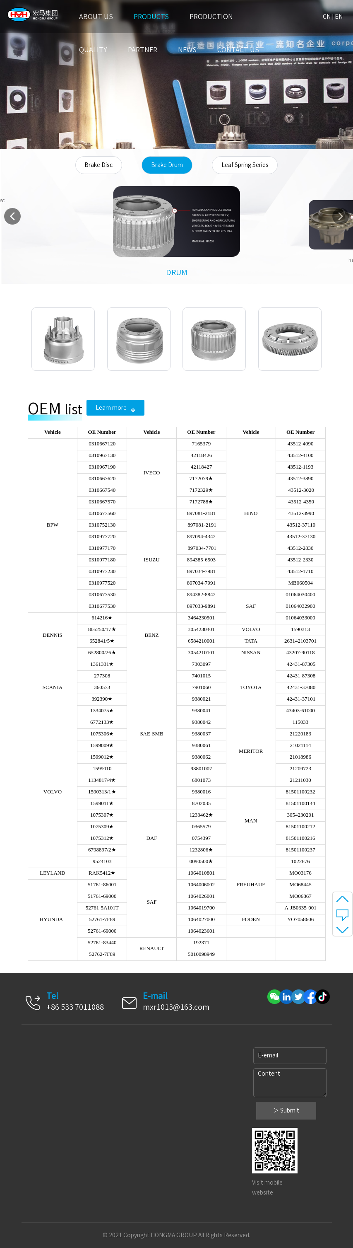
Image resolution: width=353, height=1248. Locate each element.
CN (327, 16)
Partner (142, 49)
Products (151, 16)
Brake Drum (167, 165)
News (187, 49)
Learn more (115, 408)
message (342, 914)
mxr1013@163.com (176, 1007)
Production (211, 16)
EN (339, 16)
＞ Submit (286, 1110)
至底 (342, 929)
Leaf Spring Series (245, 165)
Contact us (238, 49)
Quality (93, 49)
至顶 (342, 898)
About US (96, 16)
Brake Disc (98, 165)
